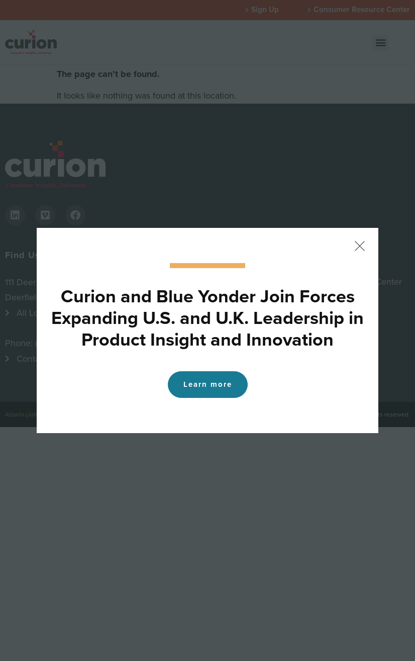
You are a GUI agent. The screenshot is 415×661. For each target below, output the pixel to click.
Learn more (207, 384)
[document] (207, 330)
